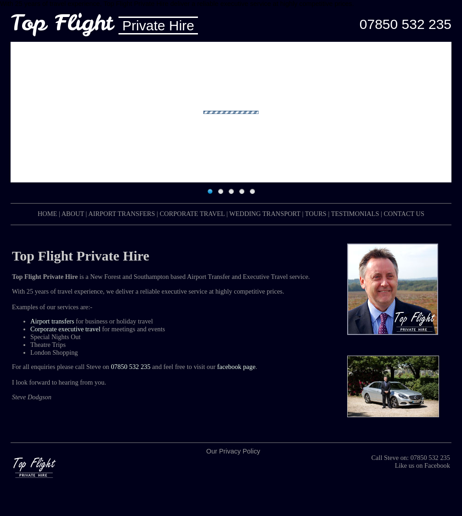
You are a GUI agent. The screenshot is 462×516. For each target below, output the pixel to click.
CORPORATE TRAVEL (192, 213)
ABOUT (73, 213)
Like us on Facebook (422, 465)
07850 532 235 (405, 24)
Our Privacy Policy (233, 451)
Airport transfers (52, 321)
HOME (47, 213)
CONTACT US (403, 213)
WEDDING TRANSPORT (264, 213)
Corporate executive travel (65, 329)
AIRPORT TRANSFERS (121, 213)
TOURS (316, 213)
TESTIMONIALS (355, 213)
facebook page (236, 366)
